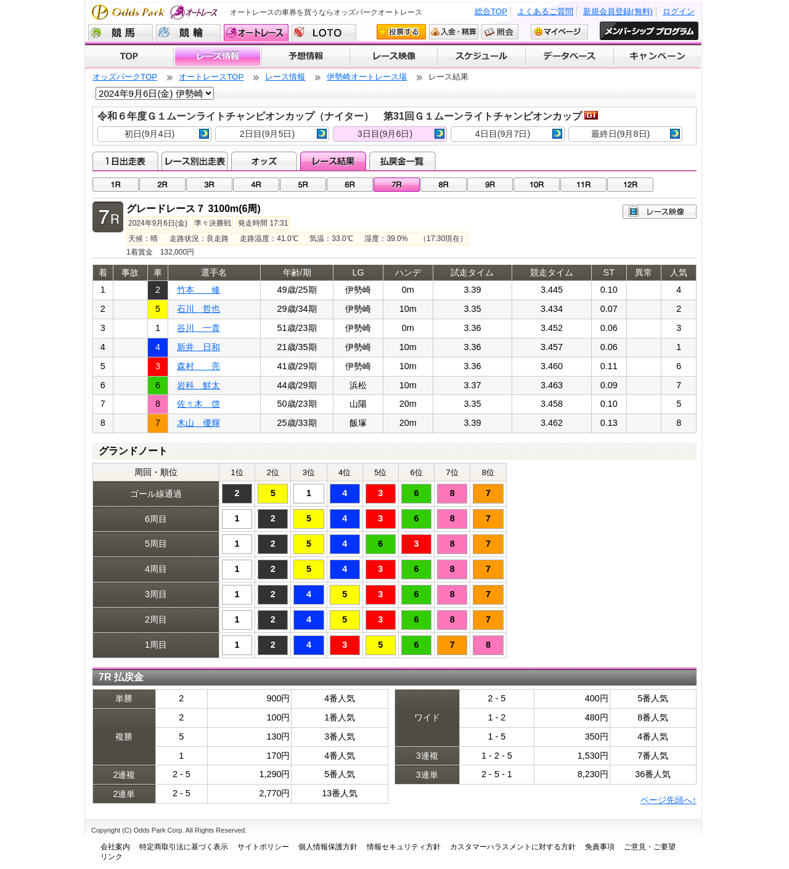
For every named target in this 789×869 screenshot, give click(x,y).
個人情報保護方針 (328, 847)
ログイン (679, 11)
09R (490, 184)
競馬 (120, 32)
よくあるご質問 (545, 11)
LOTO (324, 32)
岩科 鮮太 (198, 385)
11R (583, 184)
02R (162, 184)
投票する (401, 31)
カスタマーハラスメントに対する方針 (513, 847)
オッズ (264, 161)
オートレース (256, 32)
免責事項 (600, 847)
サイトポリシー (263, 847)
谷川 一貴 (198, 328)
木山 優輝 (198, 423)
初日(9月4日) (167, 134)
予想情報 (305, 56)
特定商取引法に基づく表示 (183, 847)
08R (443, 184)
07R (397, 184)
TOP (129, 56)
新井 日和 (198, 347)
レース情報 (217, 56)
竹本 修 (198, 290)
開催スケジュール (481, 56)
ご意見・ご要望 (650, 847)
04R (256, 184)
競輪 (188, 32)
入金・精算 (453, 31)
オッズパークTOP (124, 76)
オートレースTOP (211, 76)
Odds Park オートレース (156, 12)
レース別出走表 (194, 161)
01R (115, 184)
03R (209, 184)
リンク (111, 856)
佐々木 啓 (198, 404)
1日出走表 (125, 161)
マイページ (559, 31)
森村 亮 (198, 366)
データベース (570, 56)
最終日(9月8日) (635, 134)
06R (350, 184)
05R (303, 184)
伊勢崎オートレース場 (367, 76)
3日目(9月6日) (401, 134)
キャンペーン (657, 56)
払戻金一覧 (402, 161)
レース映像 (393, 56)
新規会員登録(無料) (618, 11)
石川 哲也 (198, 309)
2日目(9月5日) (283, 134)
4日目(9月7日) (518, 134)
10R (536, 184)
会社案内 (115, 847)
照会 (499, 31)
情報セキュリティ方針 (404, 847)
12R (630, 184)
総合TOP (491, 11)
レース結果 (333, 161)
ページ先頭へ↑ (668, 800)
